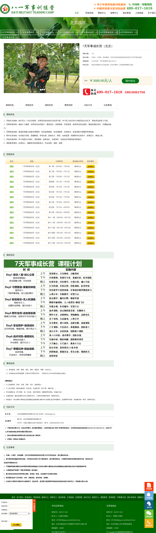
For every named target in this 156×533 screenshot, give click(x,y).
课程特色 (10, 105)
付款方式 (88, 105)
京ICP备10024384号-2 (66, 532)
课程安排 (49, 105)
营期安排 (29, 105)
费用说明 (69, 105)
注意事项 (108, 105)
